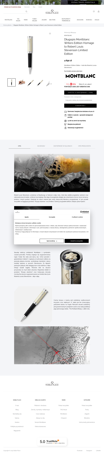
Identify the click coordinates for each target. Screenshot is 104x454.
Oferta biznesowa (40, 426)
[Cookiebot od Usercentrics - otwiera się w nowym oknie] (81, 212)
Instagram (89, 450)
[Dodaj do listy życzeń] (50, 34)
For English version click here (73, 71)
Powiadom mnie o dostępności (72, 97)
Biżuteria (52, 20)
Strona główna (7, 25)
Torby (87, 409)
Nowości (89, 20)
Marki (26, 20)
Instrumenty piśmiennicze (66, 19)
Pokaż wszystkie (64, 405)
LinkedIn (98, 450)
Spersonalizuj (52, 241)
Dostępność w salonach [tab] (63, 146)
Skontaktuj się (17, 414)
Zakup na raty (40, 418)
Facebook (79, 450)
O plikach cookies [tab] (77, 217)
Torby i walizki (34, 19)
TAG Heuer (18, 19)
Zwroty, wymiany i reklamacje (40, 409)
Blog (17, 409)
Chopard (63, 418)
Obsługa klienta (40, 400)
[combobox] (15, 11)
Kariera (17, 422)
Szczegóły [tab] (52, 217)
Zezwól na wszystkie (76, 241)
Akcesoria (80, 20)
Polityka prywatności (17, 426)
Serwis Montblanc (40, 422)
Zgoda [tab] (27, 217)
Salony (17, 418)
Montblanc (8, 20)
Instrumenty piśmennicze (87, 422)
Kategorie (87, 400)
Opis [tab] (19, 146)
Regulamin (17, 430)
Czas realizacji (40, 414)
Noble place (17, 400)
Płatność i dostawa (40, 405)
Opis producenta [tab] (84, 146)
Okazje (97, 20)
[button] (11, 82)
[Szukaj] (26, 11)
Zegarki (44, 20)
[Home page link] (52, 11)
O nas (17, 405)
